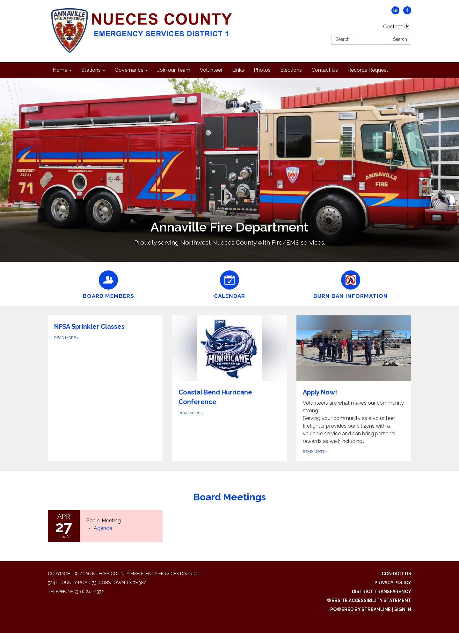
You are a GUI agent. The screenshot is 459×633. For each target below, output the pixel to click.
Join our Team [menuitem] (173, 70)
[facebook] (407, 13)
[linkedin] (395, 13)
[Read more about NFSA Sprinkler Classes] (105, 388)
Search (400, 39)
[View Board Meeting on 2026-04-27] (121, 521)
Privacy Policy (393, 582)
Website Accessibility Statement (369, 600)
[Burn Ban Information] (350, 283)
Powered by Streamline (360, 609)
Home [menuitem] (60, 70)
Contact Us (396, 27)
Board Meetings (229, 497)
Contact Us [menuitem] (324, 70)
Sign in (402, 609)
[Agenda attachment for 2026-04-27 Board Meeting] (103, 528)
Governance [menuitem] (129, 70)
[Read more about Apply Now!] (353, 388)
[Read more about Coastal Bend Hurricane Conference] (229, 388)
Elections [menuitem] (291, 70)
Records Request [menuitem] (367, 70)
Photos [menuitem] (262, 70)
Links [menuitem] (238, 70)
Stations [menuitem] (91, 70)
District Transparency (381, 591)
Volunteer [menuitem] (211, 70)
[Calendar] (229, 283)
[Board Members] (108, 283)
